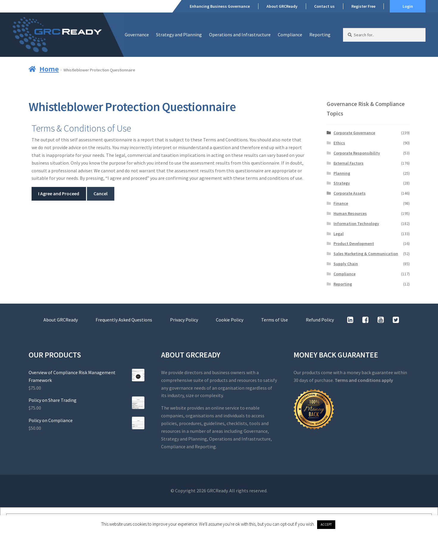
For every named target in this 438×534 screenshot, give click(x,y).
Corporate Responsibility (356, 153)
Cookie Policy (229, 320)
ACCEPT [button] (326, 524)
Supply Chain (345, 263)
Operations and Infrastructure (240, 35)
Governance (137, 35)
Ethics (339, 143)
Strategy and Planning (179, 35)
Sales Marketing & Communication (365, 253)
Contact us (324, 6)
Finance (340, 203)
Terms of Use (274, 320)
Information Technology (356, 223)
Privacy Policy (184, 320)
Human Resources (350, 213)
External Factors (348, 163)
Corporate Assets (349, 193)
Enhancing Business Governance (220, 6)
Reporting (320, 35)
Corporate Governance (354, 132)
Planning (341, 173)
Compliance (290, 35)
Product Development (353, 243)
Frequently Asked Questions (124, 320)
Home (49, 68)
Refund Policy (320, 320)
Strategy (341, 183)
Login (408, 6)
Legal (338, 233)
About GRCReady (281, 6)
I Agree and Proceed (58, 193)
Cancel (100, 193)
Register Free (363, 6)
